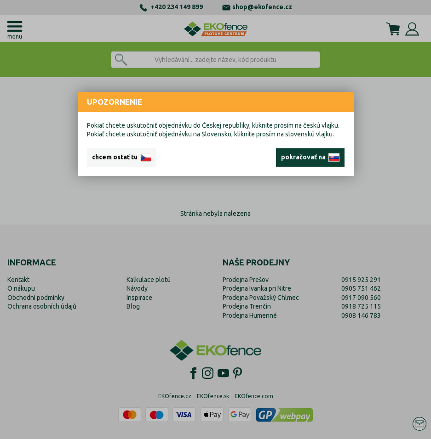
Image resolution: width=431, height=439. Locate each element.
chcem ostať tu (121, 157)
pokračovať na (310, 157)
